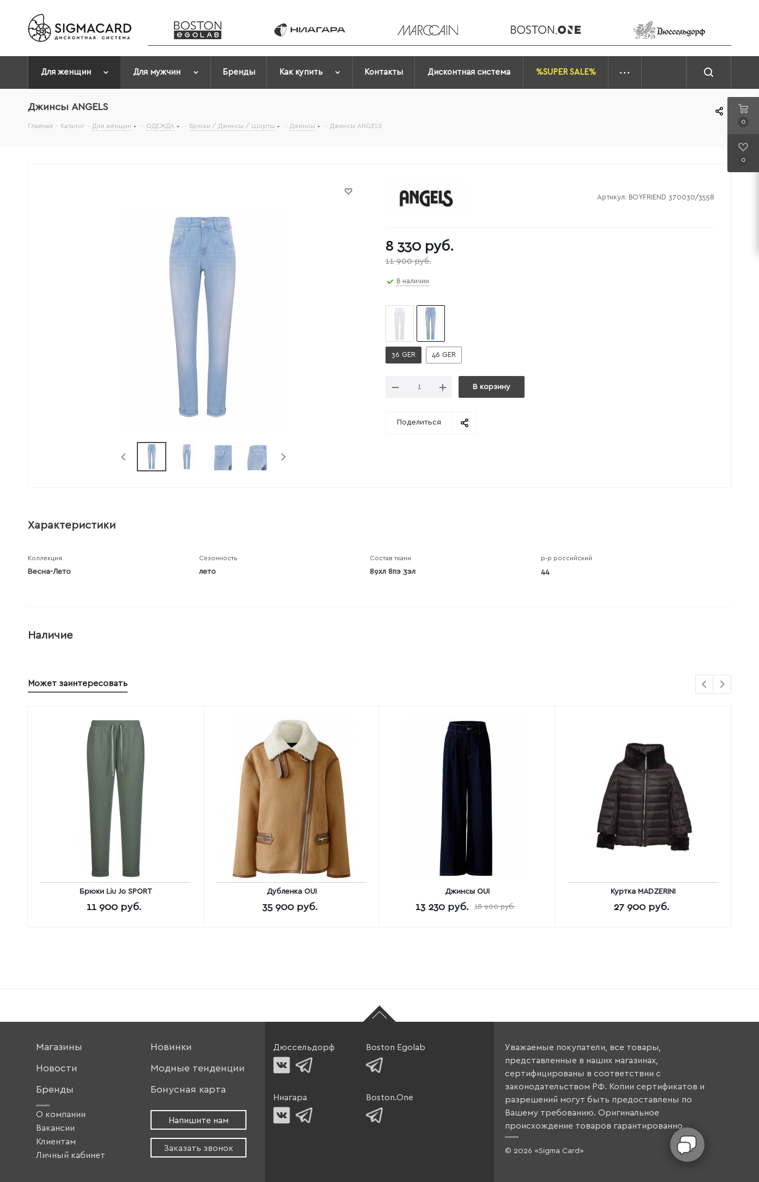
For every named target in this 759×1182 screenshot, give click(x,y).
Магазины (59, 1047)
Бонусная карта (188, 1089)
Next (283, 457)
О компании (61, 1114)
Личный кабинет (70, 1155)
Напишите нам (198, 1120)
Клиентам (56, 1141)
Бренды (55, 1089)
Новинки (171, 1047)
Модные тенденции (197, 1068)
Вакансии (55, 1128)
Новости (56, 1068)
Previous (124, 457)
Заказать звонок (198, 1148)
